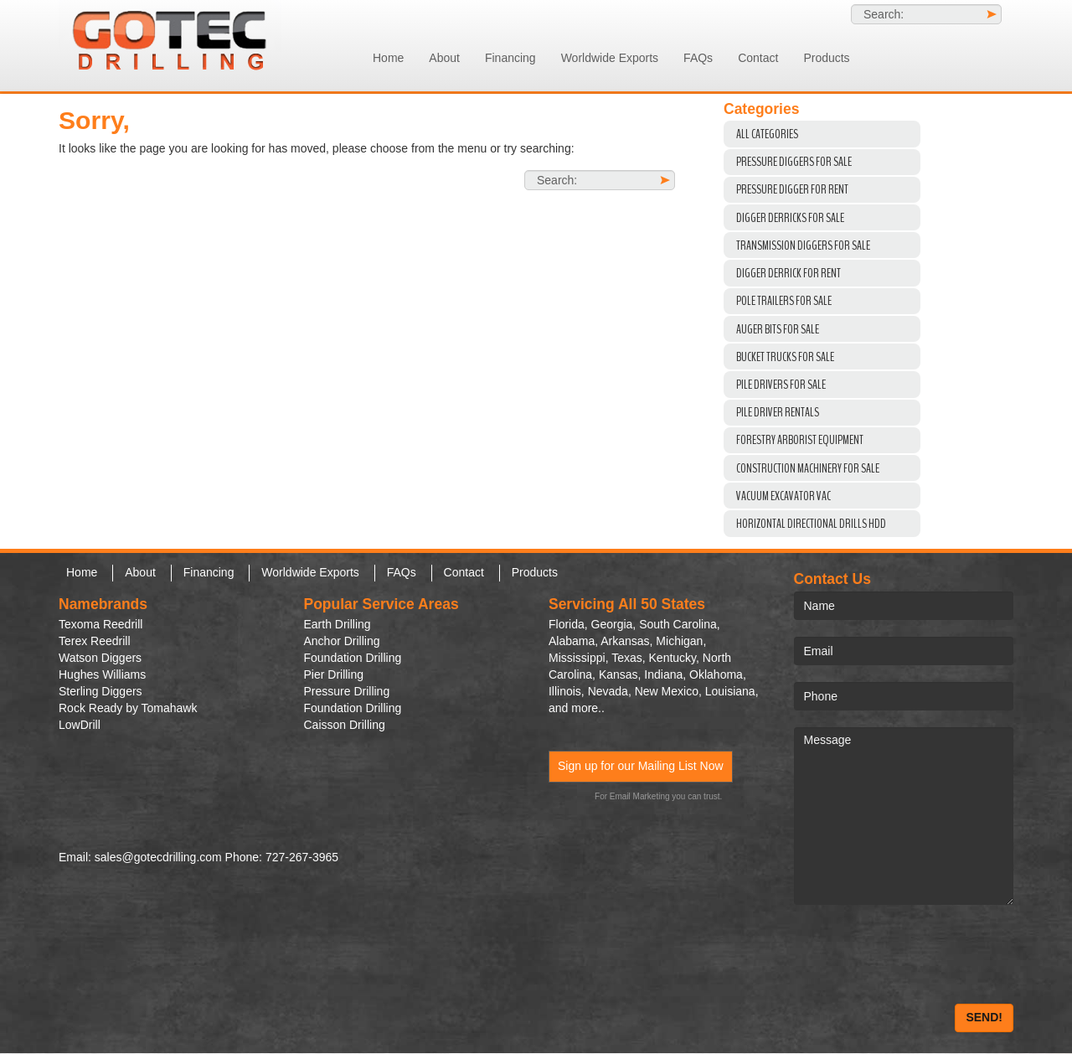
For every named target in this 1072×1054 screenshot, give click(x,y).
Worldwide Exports (609, 58)
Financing (510, 58)
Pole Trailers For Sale (784, 300)
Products (826, 58)
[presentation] (921, 954)
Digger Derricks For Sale (790, 217)
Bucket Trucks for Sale (785, 357)
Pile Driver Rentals (777, 412)
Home (388, 58)
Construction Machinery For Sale (807, 468)
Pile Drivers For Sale (781, 384)
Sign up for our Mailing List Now (641, 765)
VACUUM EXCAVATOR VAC (783, 496)
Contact (758, 58)
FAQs (698, 58)
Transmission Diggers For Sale (803, 245)
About (444, 58)
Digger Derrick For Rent (788, 273)
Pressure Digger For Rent (792, 189)
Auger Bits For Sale (777, 329)
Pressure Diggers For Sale (794, 161)
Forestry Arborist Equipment (799, 439)
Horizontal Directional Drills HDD (811, 523)
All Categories (767, 134)
